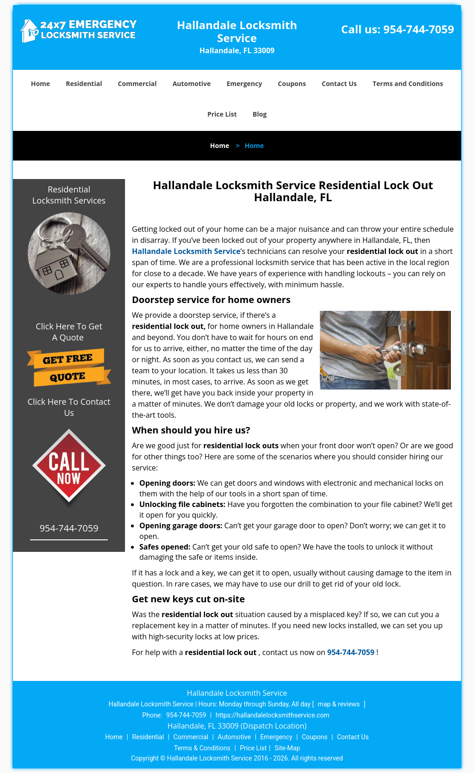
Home (40, 83)
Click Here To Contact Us (69, 407)
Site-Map (287, 748)
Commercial (137, 83)
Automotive (192, 83)
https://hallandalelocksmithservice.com (273, 715)
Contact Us (339, 83)
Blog (260, 114)
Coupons (292, 83)
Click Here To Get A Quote (69, 332)
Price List (222, 114)
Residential (84, 83)
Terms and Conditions (408, 83)
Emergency (244, 83)
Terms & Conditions (202, 748)
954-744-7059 (418, 29)
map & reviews (340, 704)
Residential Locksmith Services (69, 195)
